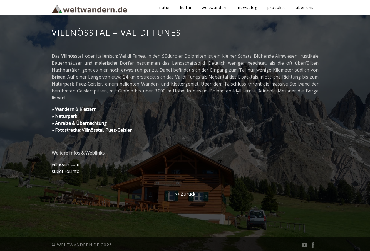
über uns (305, 7)
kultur (186, 7)
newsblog (247, 7)
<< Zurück (185, 194)
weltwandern (215, 7)
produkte (276, 7)
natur (164, 7)
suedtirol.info (66, 171)
